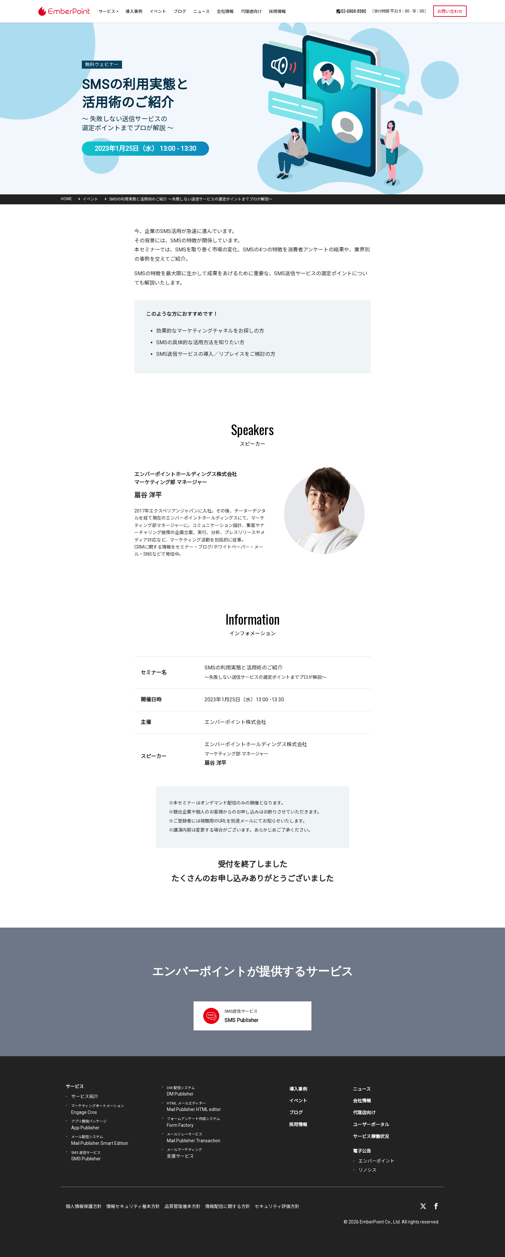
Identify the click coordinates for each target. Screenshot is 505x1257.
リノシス (367, 1170)
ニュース (201, 11)
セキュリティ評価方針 (277, 1206)
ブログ (180, 11)
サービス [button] (107, 11)
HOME (66, 199)
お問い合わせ (449, 11)
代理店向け (251, 11)
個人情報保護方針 (84, 1206)
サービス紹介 (84, 1096)
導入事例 (134, 11)
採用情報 (277, 11)
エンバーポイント (376, 1161)
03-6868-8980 (351, 11)
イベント (157, 11)
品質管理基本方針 (183, 1206)
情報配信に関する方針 (227, 1206)
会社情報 (225, 11)
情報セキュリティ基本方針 (133, 1206)
